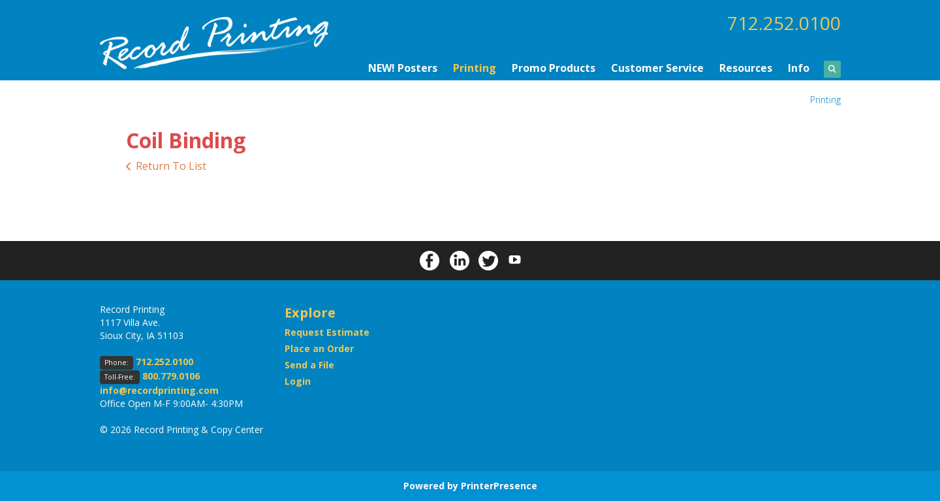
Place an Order (319, 348)
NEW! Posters (402, 68)
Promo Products (553, 68)
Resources (745, 68)
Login (298, 381)
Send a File (309, 365)
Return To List (171, 166)
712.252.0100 (784, 22)
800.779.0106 (171, 376)
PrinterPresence (499, 485)
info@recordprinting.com (159, 390)
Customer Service (657, 68)
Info (798, 68)
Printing (474, 68)
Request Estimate (327, 332)
